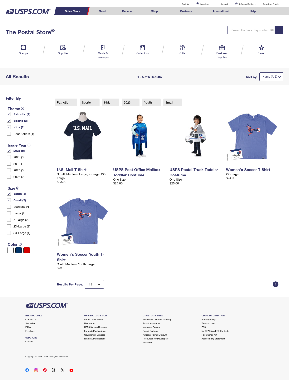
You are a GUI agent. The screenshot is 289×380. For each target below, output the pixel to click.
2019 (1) (18, 163)
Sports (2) (20, 120)
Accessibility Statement (213, 338)
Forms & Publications (94, 331)
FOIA (204, 327)
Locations (204, 4)
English (181, 4)
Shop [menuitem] (154, 11)
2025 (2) (18, 176)
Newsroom (89, 323)
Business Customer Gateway (157, 319)
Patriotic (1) (21, 114)
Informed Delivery (247, 4)
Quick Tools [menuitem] (72, 11)
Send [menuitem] (102, 11)
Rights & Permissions (94, 338)
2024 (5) (18, 170)
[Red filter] (26, 250)
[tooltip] (22, 108)
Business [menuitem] (186, 11)
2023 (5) (19, 150)
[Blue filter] (18, 250)
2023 (127, 102)
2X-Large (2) (21, 226)
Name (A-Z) (269, 76)
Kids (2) (19, 127)
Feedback (30, 331)
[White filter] (10, 250)
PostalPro (148, 342)
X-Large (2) (20, 220)
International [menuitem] (221, 11)
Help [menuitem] (253, 11)
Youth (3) (19, 193)
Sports (86, 102)
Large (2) (19, 213)
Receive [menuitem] (127, 11)
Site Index (30, 323)
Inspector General (151, 327)
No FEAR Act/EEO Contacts (215, 331)
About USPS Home (93, 319)
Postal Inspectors (151, 323)
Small (169, 102)
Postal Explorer (150, 331)
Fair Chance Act (209, 335)
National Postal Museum (155, 335)
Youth (148, 102)
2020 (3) (18, 157)
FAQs (28, 327)
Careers (29, 341)
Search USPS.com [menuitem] (271, 11)
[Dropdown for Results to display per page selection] (94, 284)
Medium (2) (21, 206)
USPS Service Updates (95, 327)
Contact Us (31, 319)
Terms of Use (208, 323)
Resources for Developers (156, 338)
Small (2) (19, 200)
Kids (107, 102)
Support (224, 4)
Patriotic (63, 102)
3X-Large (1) (21, 233)
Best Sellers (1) (23, 133)
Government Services (94, 335)
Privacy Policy (209, 319)
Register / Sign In (271, 4)
